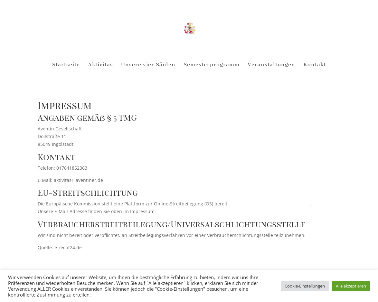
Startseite (66, 65)
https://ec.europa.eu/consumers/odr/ (270, 204)
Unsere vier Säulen (148, 65)
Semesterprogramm (212, 65)
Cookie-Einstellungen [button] (305, 286)
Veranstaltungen (271, 65)
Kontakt (314, 65)
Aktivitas (100, 65)
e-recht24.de (95, 247)
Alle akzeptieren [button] (351, 286)
